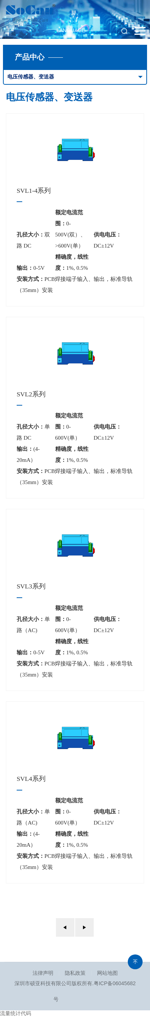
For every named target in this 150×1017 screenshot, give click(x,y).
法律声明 (43, 973)
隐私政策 (75, 973)
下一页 (84, 927)
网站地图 (107, 973)
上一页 (65, 927)
